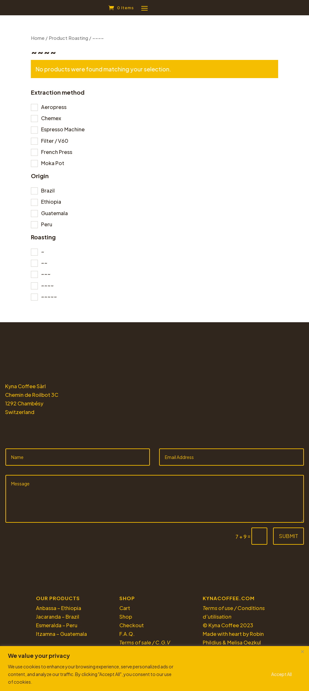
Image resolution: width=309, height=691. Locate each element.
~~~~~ (49, 299)
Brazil (48, 193)
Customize (198, 674)
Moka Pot (52, 165)
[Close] (302, 651)
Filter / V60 (54, 143)
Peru (46, 226)
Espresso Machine (63, 131)
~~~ (46, 276)
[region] (154, 668)
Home (38, 40)
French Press (56, 154)
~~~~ (47, 288)
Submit (288, 538)
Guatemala (54, 215)
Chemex (51, 120)
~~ (44, 265)
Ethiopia (51, 204)
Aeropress (54, 109)
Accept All (281, 674)
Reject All (240, 674)
